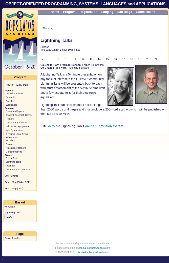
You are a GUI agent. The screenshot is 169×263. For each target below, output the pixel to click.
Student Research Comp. (19, 115)
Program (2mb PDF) (17, 84)
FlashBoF (11, 165)
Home (55, 12)
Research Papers (15, 111)
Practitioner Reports (16, 148)
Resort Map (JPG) (14, 188)
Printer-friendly (12, 238)
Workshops (11, 105)
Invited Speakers (14, 93)
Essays (9, 144)
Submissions (145, 12)
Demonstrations (14, 152)
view (7, 206)
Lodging (107, 12)
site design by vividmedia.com (93, 252)
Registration (88, 12)
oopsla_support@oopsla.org (94, 248)
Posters (10, 119)
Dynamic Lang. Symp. (17, 134)
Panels (9, 101)
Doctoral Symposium (16, 122)
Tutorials (10, 140)
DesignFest (11, 158)
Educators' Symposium (17, 126)
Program (69, 12)
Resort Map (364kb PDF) (17, 182)
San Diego (124, 12)
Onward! (10, 97)
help (12, 206)
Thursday (48, 28)
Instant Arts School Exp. (18, 169)
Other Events (11, 176)
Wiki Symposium (14, 130)
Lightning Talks (13, 162)
